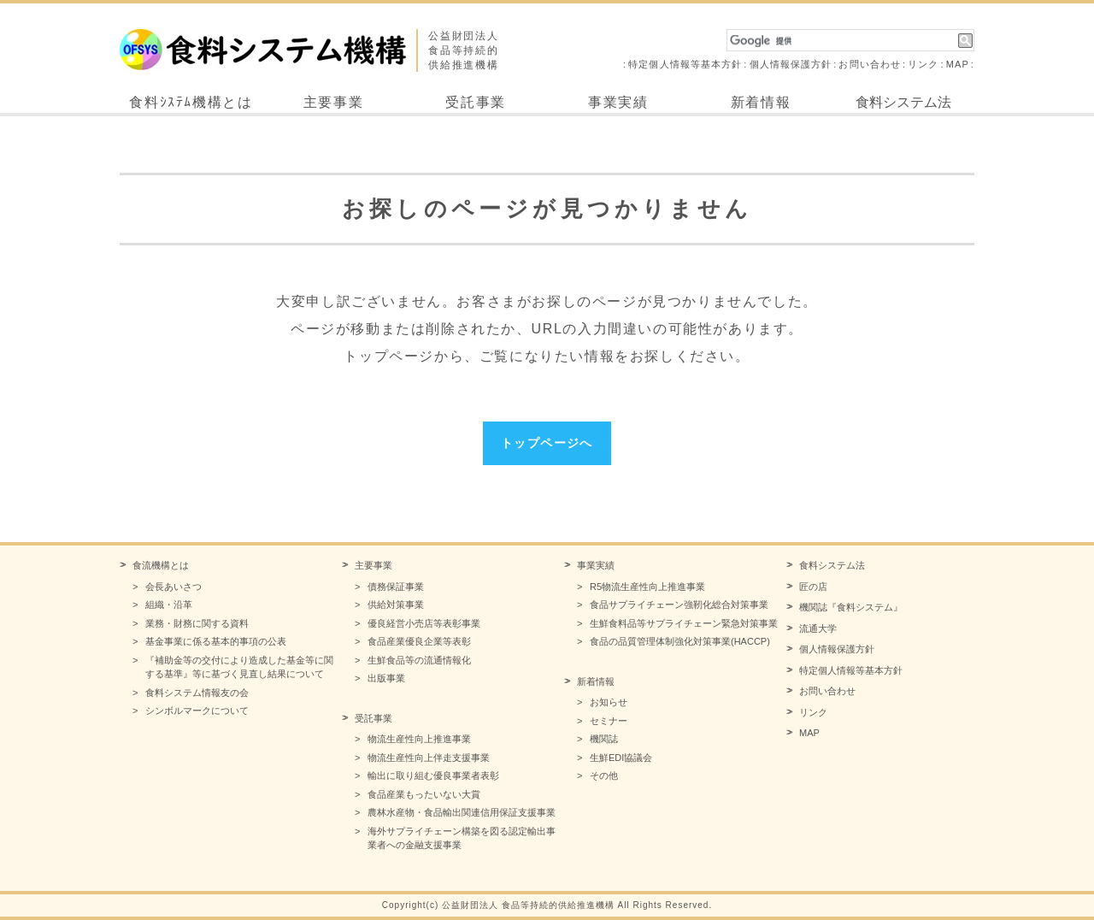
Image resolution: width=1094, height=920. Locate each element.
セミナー (608, 721)
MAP (957, 64)
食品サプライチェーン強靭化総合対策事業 (679, 604)
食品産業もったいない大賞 (424, 794)
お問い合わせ (869, 64)
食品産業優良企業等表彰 (419, 641)
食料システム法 (903, 102)
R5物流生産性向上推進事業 (647, 586)
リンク (923, 64)
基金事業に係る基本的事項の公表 (215, 641)
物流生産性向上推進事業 (419, 739)
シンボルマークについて (197, 710)
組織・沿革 (168, 604)
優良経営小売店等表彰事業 (424, 623)
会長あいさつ (173, 586)
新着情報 (761, 102)
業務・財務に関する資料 (197, 623)
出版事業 (386, 678)
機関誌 (604, 739)
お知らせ (608, 702)
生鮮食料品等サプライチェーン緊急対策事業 (684, 623)
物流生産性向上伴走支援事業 (429, 757)
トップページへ (547, 443)
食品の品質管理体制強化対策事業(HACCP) (680, 641)
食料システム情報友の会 (197, 692)
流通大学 (818, 628)
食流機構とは (160, 565)
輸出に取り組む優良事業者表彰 (433, 775)
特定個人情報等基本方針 (685, 64)
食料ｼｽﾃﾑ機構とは (190, 102)
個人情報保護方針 (791, 64)
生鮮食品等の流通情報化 (419, 660)
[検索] (843, 41)
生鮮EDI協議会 (621, 757)
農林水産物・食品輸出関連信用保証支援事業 (462, 812)
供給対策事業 (396, 604)
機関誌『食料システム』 (851, 607)
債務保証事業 (396, 586)
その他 (604, 775)
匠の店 (813, 586)
